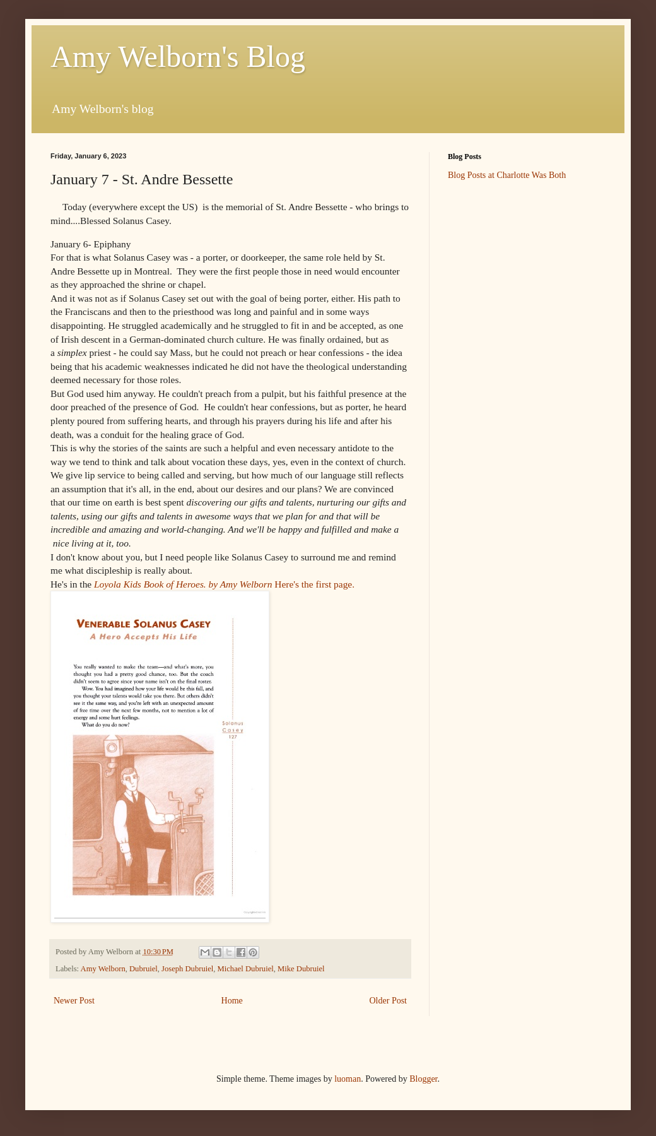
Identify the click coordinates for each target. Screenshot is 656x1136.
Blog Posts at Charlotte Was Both (507, 175)
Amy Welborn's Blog (177, 56)
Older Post (388, 1000)
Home (232, 1000)
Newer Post (74, 1000)
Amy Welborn (103, 968)
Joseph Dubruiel (187, 968)
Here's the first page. (225, 584)
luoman (347, 1079)
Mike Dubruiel (301, 968)
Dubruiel (143, 968)
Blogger (423, 1079)
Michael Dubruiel (246, 968)
